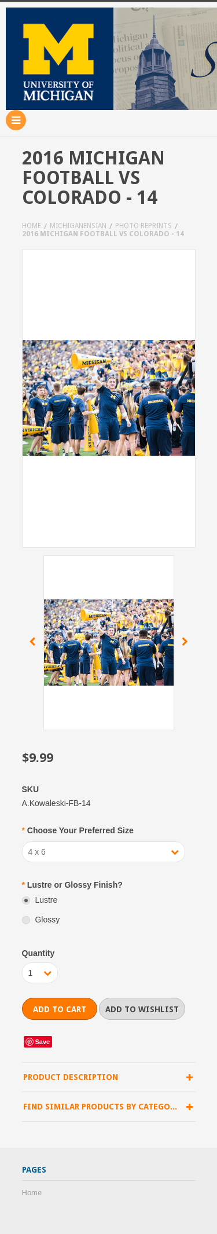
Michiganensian (78, 226)
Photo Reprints (143, 226)
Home (31, 226)
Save (42, 1041)
